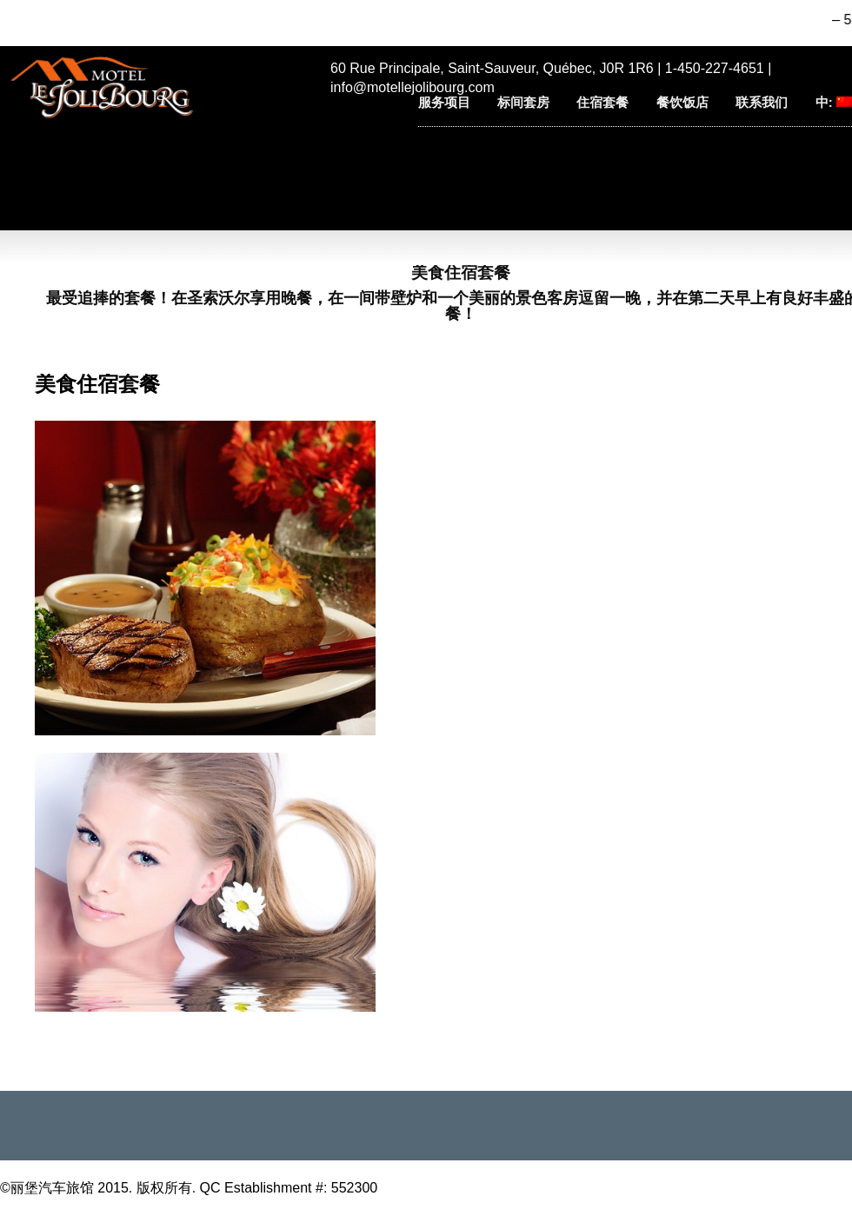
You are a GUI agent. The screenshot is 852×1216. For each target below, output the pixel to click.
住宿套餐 (602, 102)
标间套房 (523, 102)
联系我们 (762, 102)
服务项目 (444, 102)
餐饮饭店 (682, 102)
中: (833, 102)
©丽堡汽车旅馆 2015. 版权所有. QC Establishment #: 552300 (188, 1187)
